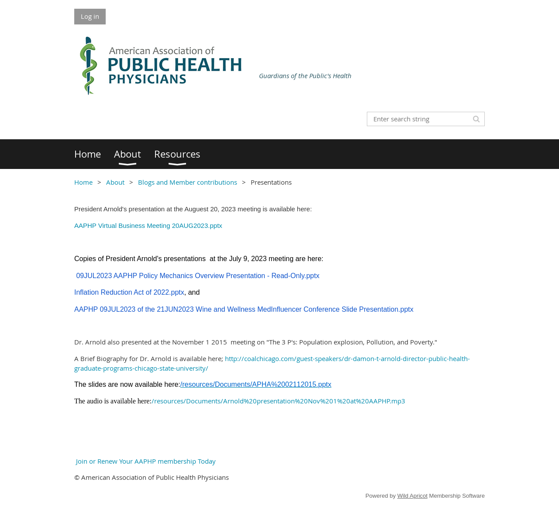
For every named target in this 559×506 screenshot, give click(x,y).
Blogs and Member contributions (187, 182)
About (115, 182)
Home (83, 182)
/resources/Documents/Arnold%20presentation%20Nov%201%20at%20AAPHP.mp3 (278, 400)
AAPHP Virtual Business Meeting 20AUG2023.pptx (148, 225)
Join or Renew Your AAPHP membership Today (145, 461)
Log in (90, 16)
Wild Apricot (412, 495)
